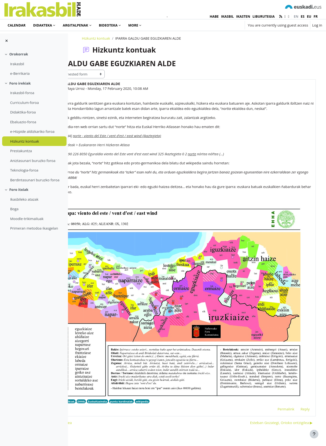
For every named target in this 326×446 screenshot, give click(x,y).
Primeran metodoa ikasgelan (34, 228)
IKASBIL (227, 16)
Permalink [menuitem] (279, 398)
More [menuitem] (133, 25)
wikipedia (186, 390)
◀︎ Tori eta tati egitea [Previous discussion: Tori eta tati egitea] (97, 411)
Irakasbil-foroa (22, 92)
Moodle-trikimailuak (26, 218)
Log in (317, 25)
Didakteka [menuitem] (42, 25)
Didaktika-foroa (23, 112)
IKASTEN (243, 16)
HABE (214, 16)
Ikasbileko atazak (24, 199)
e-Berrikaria (20, 73)
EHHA (124, 390)
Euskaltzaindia (141, 390)
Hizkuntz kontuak (24, 141)
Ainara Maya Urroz (112, 99)
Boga (14, 208)
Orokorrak (18, 54)
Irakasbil (17, 63)
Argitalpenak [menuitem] (75, 25)
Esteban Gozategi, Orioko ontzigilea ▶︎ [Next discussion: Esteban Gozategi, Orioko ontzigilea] (274, 411)
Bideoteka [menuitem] (108, 25)
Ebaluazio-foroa (23, 121)
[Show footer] (314, 434)
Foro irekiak (20, 83)
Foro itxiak (18, 189)
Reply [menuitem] (298, 398)
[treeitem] (33, 63)
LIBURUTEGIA (264, 16)
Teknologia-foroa (24, 170)
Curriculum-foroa (24, 102)
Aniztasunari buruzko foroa (32, 160)
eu (309, 16)
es (303, 16)
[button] (227, 25)
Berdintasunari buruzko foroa (34, 179)
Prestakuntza (21, 150)
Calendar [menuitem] (17, 25)
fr (316, 16)
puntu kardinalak (165, 390)
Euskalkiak (110, 390)
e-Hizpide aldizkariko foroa (32, 131)
